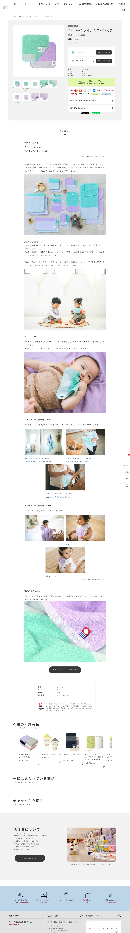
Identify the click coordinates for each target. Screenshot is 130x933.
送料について (14, 916)
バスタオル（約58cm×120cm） (38, 458)
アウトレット (69, 4)
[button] (15, 750)
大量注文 (122, 4)
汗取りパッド (51, 576)
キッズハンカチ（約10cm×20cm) (59, 494)
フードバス (29, 544)
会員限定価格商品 (85, 4)
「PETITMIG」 (101, 579)
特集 (123, 10)
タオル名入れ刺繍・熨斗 (105, 4)
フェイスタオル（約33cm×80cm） (39, 462)
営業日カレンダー (93, 916)
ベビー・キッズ (26, 16)
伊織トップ (16, 16)
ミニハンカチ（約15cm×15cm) (58, 497)
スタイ (68, 544)
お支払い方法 (52, 916)
